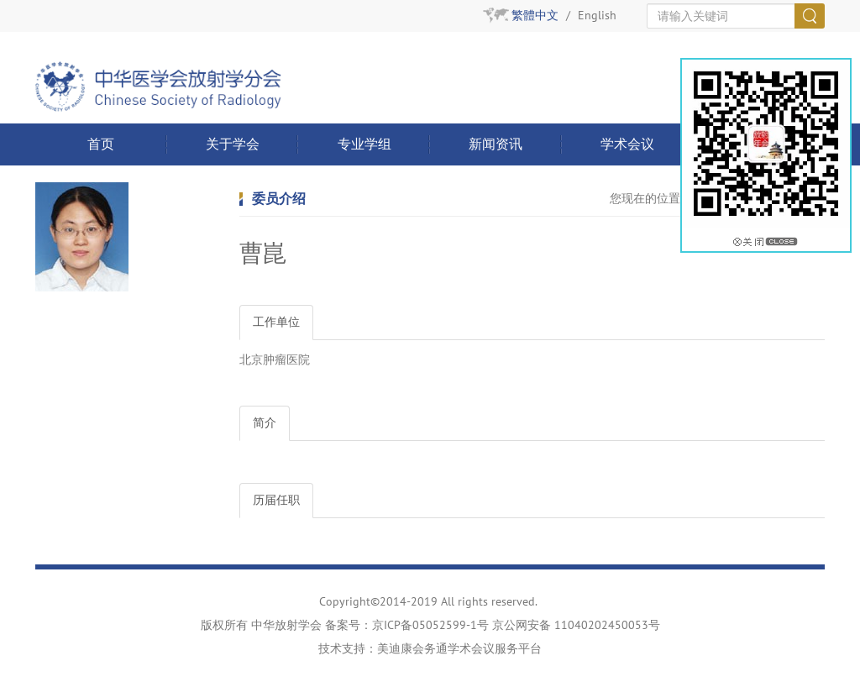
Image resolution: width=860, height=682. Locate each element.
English (597, 15)
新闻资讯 (495, 144)
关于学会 (233, 144)
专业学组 (364, 144)
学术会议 (627, 144)
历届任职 (276, 500)
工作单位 (276, 322)
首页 (100, 144)
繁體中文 (534, 15)
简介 (264, 423)
